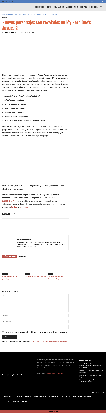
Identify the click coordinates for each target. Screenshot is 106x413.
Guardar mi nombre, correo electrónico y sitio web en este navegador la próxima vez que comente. (35, 332)
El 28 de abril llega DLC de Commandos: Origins (87, 380)
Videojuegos (39, 7)
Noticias (18, 14)
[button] (101, 7)
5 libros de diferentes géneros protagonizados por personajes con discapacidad (90, 365)
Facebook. (23, 207)
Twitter (14, 207)
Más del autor (22, 256)
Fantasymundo (8, 201)
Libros (49, 7)
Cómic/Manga (59, 7)
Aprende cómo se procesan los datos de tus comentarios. (49, 342)
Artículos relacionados (10, 256)
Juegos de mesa (72, 7)
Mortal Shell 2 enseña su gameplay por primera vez (91, 371)
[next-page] (7, 283)
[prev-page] (3, 283)
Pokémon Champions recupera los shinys (90, 376)
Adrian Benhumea (11, 32)
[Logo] (11, 7)
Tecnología (93, 7)
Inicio (3, 14)
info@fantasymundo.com (55, 373)
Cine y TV (83, 7)
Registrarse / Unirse (7, 1)
